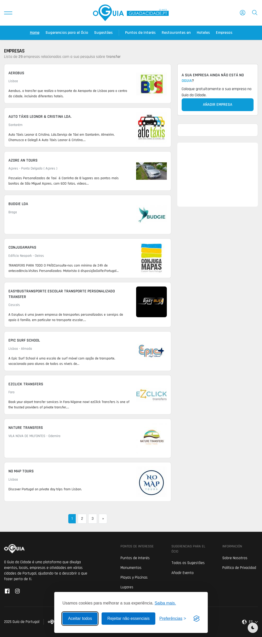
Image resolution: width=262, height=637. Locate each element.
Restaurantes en (176, 32)
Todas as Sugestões (188, 562)
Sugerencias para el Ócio (67, 32)
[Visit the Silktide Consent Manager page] (196, 618)
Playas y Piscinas (134, 577)
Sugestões (103, 32)
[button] (8, 13)
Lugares (127, 587)
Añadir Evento (182, 572)
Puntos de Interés (140, 32)
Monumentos (131, 567)
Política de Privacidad (239, 567)
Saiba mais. (165, 603)
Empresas (224, 32)
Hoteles (203, 32)
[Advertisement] (217, 175)
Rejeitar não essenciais (128, 618)
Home (34, 32)
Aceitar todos (80, 618)
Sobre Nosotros (234, 558)
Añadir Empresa (217, 104)
